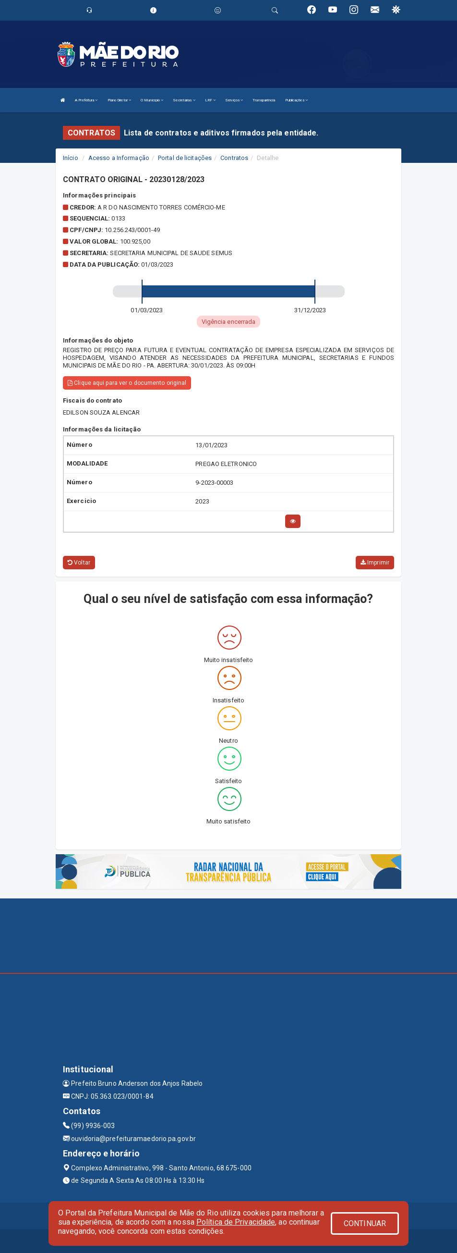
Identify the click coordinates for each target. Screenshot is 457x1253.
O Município (152, 100)
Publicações (296, 100)
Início (70, 157)
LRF (210, 100)
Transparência (264, 100)
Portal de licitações (185, 157)
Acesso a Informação (118, 157)
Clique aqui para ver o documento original (127, 383)
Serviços (234, 100)
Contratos (234, 157)
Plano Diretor (120, 100)
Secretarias (184, 100)
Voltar (79, 562)
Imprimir (375, 562)
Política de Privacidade (235, 1222)
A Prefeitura (86, 100)
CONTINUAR (365, 1223)
